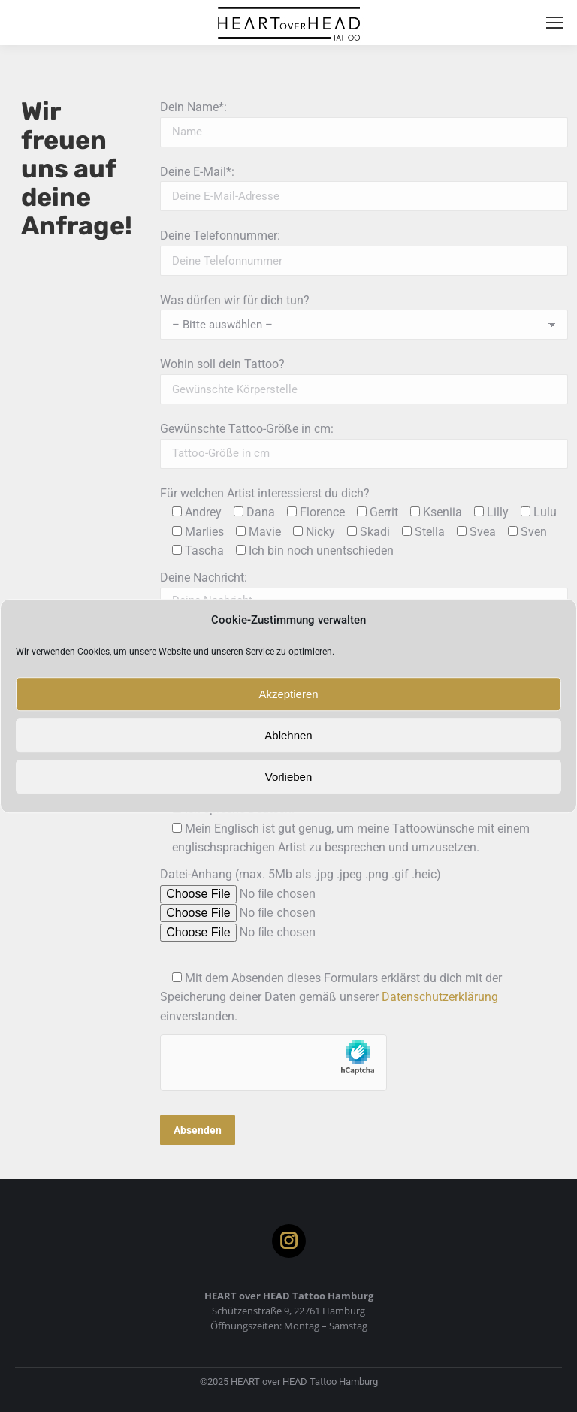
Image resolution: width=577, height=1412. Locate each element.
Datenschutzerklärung (440, 997)
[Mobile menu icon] (554, 23)
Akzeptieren (288, 694)
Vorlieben (289, 776)
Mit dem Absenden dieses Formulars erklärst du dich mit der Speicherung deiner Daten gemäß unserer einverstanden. (331, 997)
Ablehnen (288, 735)
